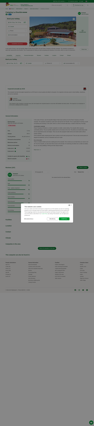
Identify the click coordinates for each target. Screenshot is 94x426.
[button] (29, 218)
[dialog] (47, 213)
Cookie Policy (44, 213)
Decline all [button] (53, 218)
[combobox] (69, 205)
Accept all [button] (64, 218)
